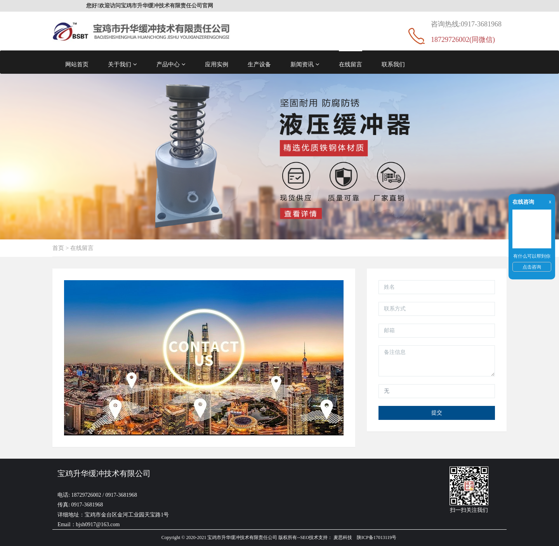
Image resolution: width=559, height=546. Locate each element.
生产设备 (259, 64)
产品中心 (171, 64)
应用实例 (216, 64)
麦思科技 (342, 537)
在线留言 (350, 64)
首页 (58, 247)
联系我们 (393, 64)
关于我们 (122, 64)
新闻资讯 (304, 64)
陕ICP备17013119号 (376, 537)
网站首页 (77, 64)
